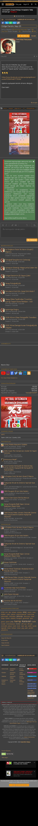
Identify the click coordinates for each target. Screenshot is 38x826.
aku (10, 612)
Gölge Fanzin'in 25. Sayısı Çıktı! (17, 276)
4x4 (6, 612)
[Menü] (2, 4)
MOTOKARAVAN (9, 495)
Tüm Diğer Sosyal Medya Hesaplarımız (31, 730)
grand (8, 621)
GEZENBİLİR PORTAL (20, 1)
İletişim (3, 722)
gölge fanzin (17, 108)
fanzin (5, 108)
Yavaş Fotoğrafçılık (13, 283)
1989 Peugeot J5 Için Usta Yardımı (16, 491)
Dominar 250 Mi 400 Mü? (13, 601)
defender (19, 616)
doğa (3, 618)
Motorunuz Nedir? (10, 459)
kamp (17, 621)
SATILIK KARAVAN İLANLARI (12, 448)
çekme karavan (21, 614)
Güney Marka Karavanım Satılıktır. (15, 445)
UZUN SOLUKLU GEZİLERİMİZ (13, 456)
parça (10, 626)
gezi (31, 618)
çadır (8, 614)
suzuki (34, 626)
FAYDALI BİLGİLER (9, 591)
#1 (36, 56)
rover (18, 626)
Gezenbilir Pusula (12, 708)
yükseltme (4, 630)
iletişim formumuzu (29, 775)
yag (22, 628)
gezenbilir (26, 618)
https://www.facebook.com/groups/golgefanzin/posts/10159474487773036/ (19, 78)
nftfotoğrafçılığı (30, 108)
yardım (31, 628)
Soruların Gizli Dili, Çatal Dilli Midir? (20, 291)
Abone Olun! (31, 735)
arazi (33, 612)
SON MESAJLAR (6, 441)
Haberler (4, 715)
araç (25, 612)
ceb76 (2, 434)
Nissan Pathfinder (10, 562)
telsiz (9, 628)
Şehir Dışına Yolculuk (11, 594)
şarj (26, 626)
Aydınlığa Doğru (12, 310)
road (14, 626)
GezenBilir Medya (25, 780)
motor (18, 624)
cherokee (12, 616)
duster (7, 618)
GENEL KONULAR (9, 473)
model (3, 624)
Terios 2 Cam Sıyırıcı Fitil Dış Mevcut (16, 498)
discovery (27, 616)
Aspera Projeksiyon (5, 645)
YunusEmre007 (31, 393)
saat (22, 626)
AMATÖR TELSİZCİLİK (10, 488)
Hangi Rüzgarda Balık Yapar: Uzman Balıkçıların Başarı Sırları (16, 505)
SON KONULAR (5, 524)
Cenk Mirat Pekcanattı (20, 29)
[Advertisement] (19, 669)
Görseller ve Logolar (5, 719)
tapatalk (3, 628)
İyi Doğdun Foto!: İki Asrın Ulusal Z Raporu (19, 476)
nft (24, 108)
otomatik (4, 626)
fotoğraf (11, 108)
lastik (34, 622)
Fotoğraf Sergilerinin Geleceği (17, 260)
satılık (30, 626)
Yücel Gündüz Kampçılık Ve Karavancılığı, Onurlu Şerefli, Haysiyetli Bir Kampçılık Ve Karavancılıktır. (18, 468)
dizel (32, 616)
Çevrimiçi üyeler (7, 431)
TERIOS (6, 501)
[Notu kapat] (34, 801)
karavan (26, 621)
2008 (2, 612)
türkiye (14, 628)
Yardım (21, 722)
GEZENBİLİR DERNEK (31, 1)
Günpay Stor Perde (5, 642)
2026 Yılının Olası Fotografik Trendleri (20, 317)
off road (23, 624)
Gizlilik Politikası (21, 715)
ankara (14, 612)
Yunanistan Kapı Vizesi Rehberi (15, 588)
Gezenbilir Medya (12, 715)
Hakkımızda (5, 707)
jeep (11, 622)
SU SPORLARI (8, 510)
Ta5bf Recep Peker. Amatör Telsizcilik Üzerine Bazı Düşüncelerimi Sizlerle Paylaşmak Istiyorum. (20, 515)
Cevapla (35, 102)
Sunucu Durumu (6, 789)
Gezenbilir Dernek (12, 711)
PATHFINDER (8, 566)
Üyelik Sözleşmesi (22, 711)
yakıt (26, 628)
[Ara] (36, 4)
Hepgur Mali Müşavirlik (6, 638)
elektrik (13, 618)
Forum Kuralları (21, 708)
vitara (18, 628)
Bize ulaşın (5, 796)
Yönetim (4, 711)
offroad (29, 624)
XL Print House (4, 640)
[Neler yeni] (32, 4)
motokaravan (10, 624)
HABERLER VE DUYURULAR (12, 480)
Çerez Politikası (21, 719)
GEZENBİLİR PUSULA (8, 1)
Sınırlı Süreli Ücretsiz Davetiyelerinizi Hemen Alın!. (22, 812)
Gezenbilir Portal (12, 719)
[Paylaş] (34, 56)
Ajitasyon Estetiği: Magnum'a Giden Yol (21, 268)
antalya (19, 612)
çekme (13, 614)
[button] (2, 225)
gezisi (3, 621)
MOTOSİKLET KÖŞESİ (10, 463)
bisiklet (3, 614)
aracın (30, 612)
